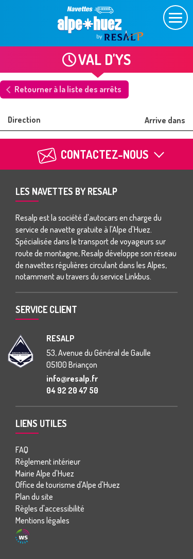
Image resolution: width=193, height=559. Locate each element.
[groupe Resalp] (20, 351)
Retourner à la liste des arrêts (67, 89)
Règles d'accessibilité (49, 508)
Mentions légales (42, 520)
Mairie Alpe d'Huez (44, 473)
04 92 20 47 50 (72, 390)
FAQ (21, 450)
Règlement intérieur (47, 461)
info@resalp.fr (72, 378)
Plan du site (34, 496)
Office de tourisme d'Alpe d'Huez (67, 485)
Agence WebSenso (22, 536)
